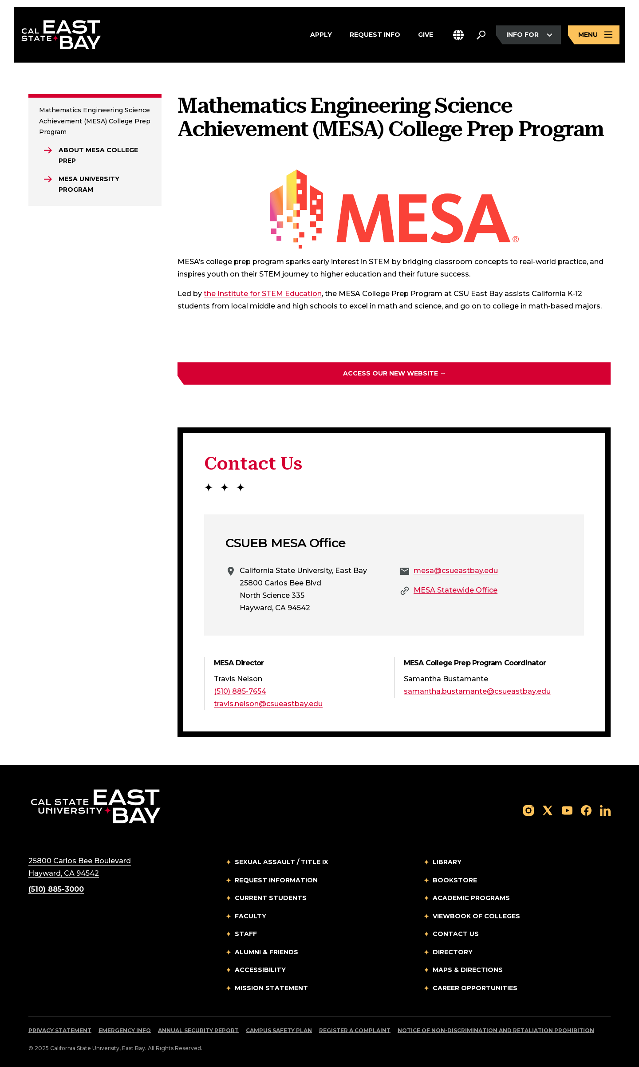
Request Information (276, 880)
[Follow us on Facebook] (586, 810)
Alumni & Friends (266, 952)
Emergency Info (125, 1030)
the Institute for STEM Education (263, 293)
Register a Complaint (354, 1030)
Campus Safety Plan (279, 1030)
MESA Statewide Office (455, 590)
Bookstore (455, 880)
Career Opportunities (475, 988)
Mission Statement (271, 988)
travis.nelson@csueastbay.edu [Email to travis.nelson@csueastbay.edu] (268, 703)
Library (447, 862)
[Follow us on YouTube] (567, 810)
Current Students (271, 898)
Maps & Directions (468, 970)
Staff (246, 934)
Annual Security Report (198, 1030)
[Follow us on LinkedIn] (605, 810)
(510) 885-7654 (240, 691)
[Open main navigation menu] (593, 34)
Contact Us (456, 934)
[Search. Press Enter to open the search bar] (481, 35)
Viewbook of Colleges (476, 916)
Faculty (250, 916)
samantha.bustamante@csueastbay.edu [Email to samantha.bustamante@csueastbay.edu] (477, 691)
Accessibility (260, 970)
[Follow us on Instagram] (528, 810)
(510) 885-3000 (56, 889)
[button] (458, 35)
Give (425, 35)
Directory (453, 952)
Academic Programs (471, 898)
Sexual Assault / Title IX (281, 862)
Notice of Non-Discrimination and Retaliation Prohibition (496, 1030)
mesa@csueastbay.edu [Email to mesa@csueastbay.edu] (456, 570)
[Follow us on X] (547, 810)
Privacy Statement (59, 1030)
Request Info (375, 35)
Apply (321, 35)
